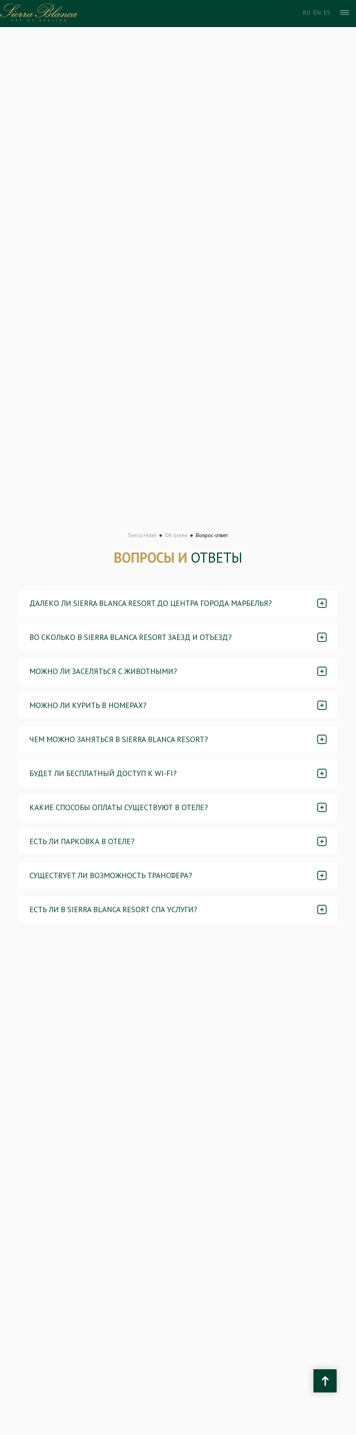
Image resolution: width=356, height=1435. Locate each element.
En (317, 12)
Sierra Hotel (142, 535)
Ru (306, 12)
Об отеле (176, 535)
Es (326, 12)
